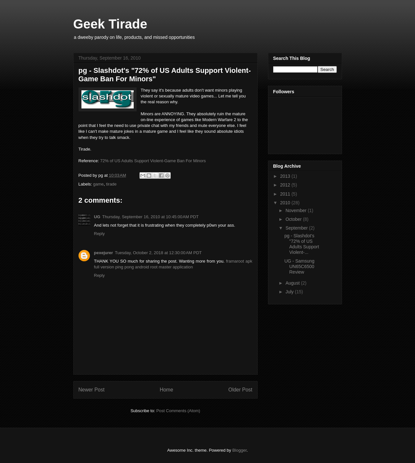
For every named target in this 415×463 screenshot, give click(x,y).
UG (97, 216)
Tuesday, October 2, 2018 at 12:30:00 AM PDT (158, 252)
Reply (99, 233)
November (297, 210)
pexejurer (103, 252)
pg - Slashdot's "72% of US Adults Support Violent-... (301, 243)
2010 (285, 202)
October (294, 219)
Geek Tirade (110, 24)
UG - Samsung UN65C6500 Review (299, 266)
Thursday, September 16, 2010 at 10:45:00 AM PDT (150, 216)
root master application (171, 267)
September (297, 228)
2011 (285, 194)
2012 (285, 184)
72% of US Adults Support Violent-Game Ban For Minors (153, 160)
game (98, 184)
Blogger (239, 450)
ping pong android (132, 267)
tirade (111, 184)
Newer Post (92, 389)
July (290, 291)
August (293, 283)
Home (166, 389)
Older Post (240, 389)
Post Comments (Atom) (178, 410)
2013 (285, 176)
